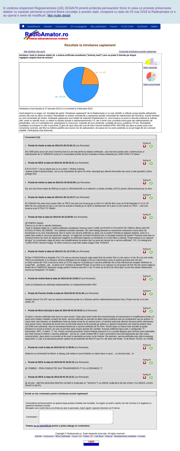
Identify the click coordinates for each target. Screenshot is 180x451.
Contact (141, 438)
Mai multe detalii (58, 15)
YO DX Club (126, 26)
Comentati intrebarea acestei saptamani (137, 51)
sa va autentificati (42, 428)
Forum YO (77, 438)
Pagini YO (88, 438)
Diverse (108, 438)
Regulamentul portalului (125, 438)
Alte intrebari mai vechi (34, 51)
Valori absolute (152, 66)
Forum (113, 26)
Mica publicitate (98, 26)
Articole (38, 438)
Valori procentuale (152, 83)
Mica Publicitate (62, 438)
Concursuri (48, 438)
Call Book (141, 26)
